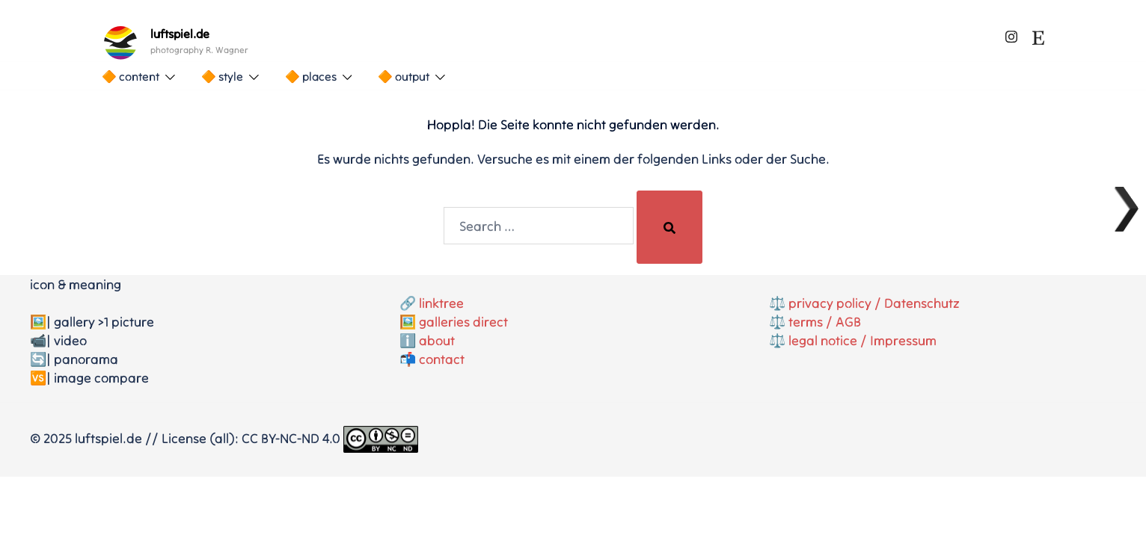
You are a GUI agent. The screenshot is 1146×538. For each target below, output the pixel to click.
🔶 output (403, 76)
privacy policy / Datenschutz (874, 303)
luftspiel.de (179, 33)
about (437, 340)
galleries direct (463, 321)
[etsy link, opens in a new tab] (1038, 34)
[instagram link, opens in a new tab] (1011, 34)
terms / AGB (824, 321)
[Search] (669, 227)
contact (442, 359)
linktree (441, 303)
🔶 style (222, 76)
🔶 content (130, 76)
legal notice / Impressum (862, 340)
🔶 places (311, 76)
